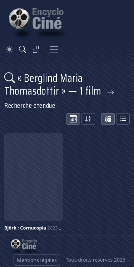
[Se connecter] (36, 49)
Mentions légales (37, 260)
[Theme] (9, 49)
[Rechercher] (22, 49)
